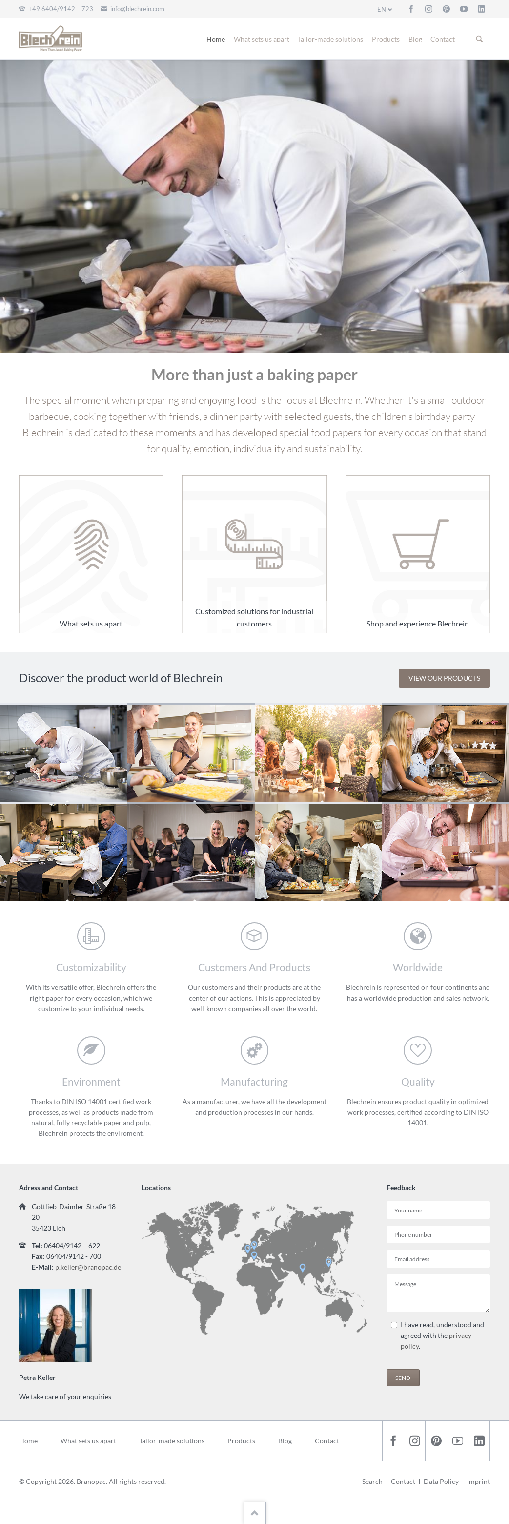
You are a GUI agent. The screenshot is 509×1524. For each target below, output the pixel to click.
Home (215, 39)
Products (386, 39)
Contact (442, 39)
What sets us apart (261, 39)
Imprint (478, 1481)
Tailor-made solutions (330, 39)
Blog (415, 39)
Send (402, 1377)
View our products (444, 678)
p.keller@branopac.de (88, 1267)
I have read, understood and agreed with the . (442, 1335)
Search (479, 39)
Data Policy (441, 1481)
